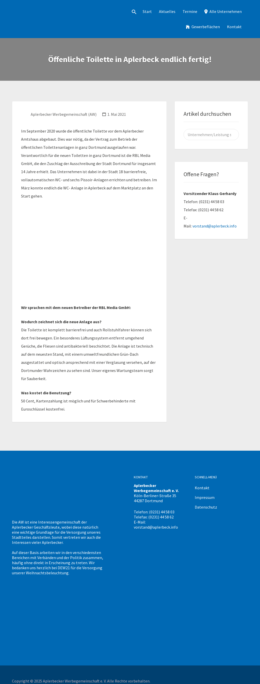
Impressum (205, 497)
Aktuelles (167, 11)
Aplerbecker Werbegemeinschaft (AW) (63, 114)
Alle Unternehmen (225, 11)
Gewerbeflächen (205, 26)
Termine (190, 11)
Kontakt (234, 26)
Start (147, 11)
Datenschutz (206, 507)
